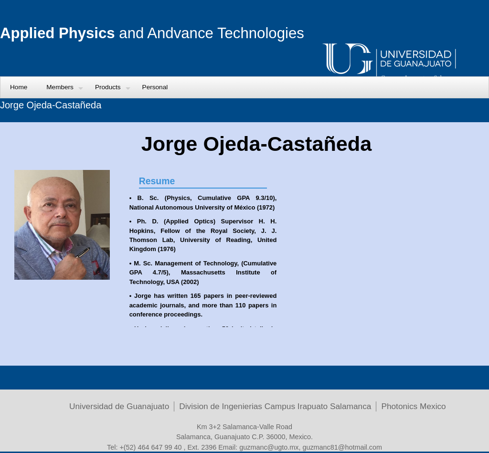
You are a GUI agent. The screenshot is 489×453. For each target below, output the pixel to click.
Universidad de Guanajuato (119, 406)
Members (60, 87)
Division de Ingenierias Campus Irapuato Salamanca (275, 406)
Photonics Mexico (413, 406)
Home (18, 87)
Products (108, 87)
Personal (155, 87)
